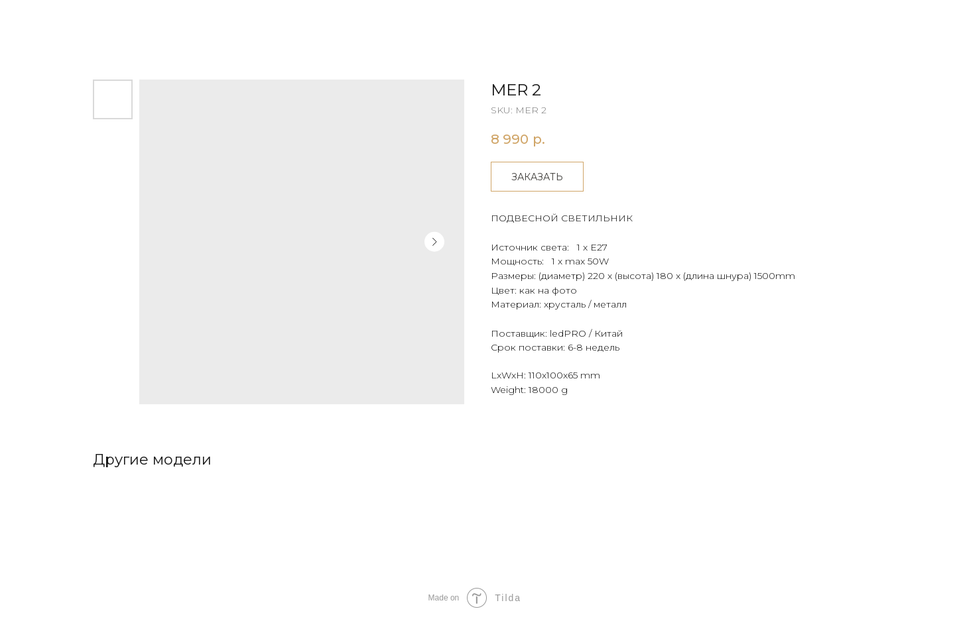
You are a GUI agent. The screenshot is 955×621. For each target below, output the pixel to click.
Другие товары (61, 20)
